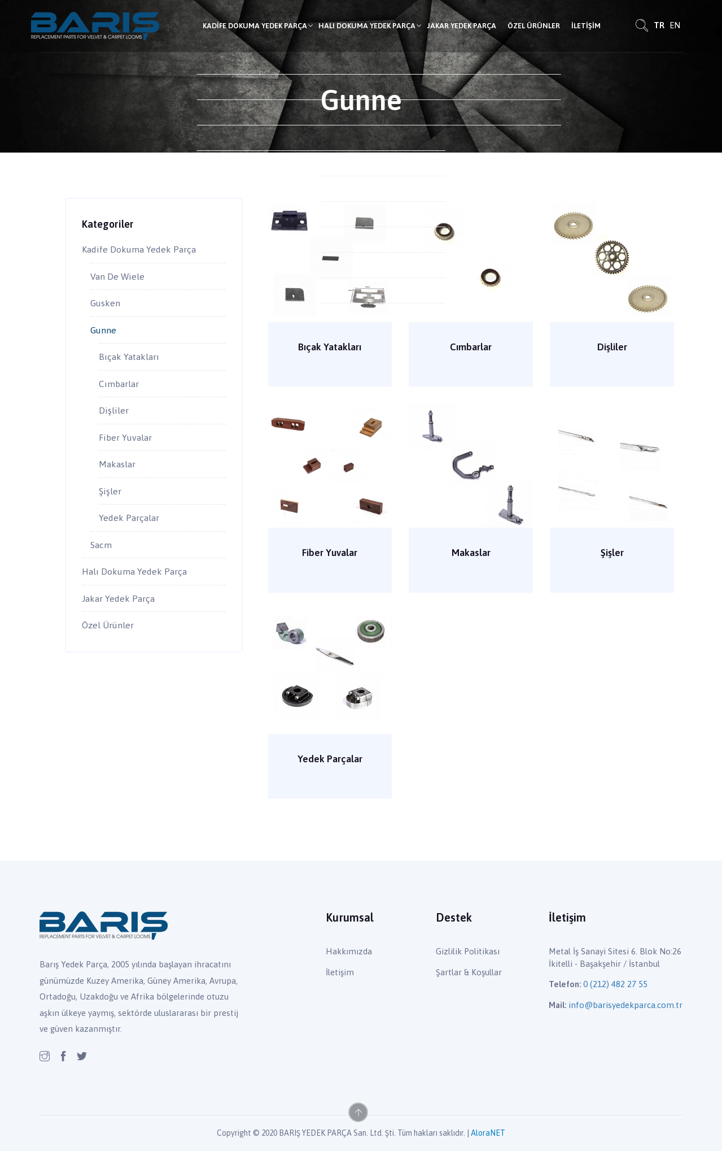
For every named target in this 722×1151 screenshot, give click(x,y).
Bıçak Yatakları (329, 347)
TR (659, 25)
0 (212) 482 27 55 (615, 984)
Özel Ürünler (533, 25)
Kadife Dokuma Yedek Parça (255, 25)
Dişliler (612, 347)
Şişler (612, 553)
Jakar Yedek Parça (461, 25)
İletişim (586, 25)
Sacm (101, 545)
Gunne (103, 330)
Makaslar (471, 553)
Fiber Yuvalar (329, 553)
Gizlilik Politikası (468, 951)
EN (675, 25)
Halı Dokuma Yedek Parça (366, 25)
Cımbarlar (471, 347)
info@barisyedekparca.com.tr (625, 1005)
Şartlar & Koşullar (469, 972)
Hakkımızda (349, 951)
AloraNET (488, 1132)
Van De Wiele (117, 276)
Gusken (105, 303)
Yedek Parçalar (329, 759)
